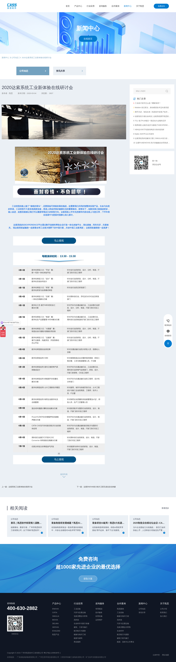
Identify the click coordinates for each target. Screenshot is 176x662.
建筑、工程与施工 (81, 627)
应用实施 (98, 616)
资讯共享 (60, 71)
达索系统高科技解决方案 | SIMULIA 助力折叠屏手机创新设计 (152, 138)
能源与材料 (78, 638)
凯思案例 (120, 609)
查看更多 (165, 508)
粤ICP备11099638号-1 (52, 653)
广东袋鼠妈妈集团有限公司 (27, 657)
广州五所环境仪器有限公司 (49, 657)
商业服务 (77, 642)
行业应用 (90, 6)
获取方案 (88, 578)
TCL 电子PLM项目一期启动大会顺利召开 (149, 121)
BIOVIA (55, 620)
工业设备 (77, 609)
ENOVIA (55, 609)
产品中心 (78, 6)
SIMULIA (55, 616)
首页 (68, 6)
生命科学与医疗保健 (81, 623)
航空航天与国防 (80, 631)
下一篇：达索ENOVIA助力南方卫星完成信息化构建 (96, 487)
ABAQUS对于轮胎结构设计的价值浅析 (148, 129)
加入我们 (163, 616)
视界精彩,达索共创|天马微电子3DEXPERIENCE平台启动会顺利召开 (152, 125)
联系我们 (163, 612)
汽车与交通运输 (80, 612)
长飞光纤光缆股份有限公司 (96, 657)
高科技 (76, 620)
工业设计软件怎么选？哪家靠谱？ (147, 103)
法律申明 (156, 655)
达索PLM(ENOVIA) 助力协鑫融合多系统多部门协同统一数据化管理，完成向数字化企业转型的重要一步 (152, 143)
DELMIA (55, 623)
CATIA (54, 612)
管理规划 (98, 609)
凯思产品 (55, 634)
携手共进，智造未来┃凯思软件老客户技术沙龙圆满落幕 (152, 112)
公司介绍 (163, 609)
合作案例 (115, 6)
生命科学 (120, 631)
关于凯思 (140, 6)
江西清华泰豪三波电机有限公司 (72, 657)
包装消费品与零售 (81, 616)
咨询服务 (103, 6)
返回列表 (64, 474)
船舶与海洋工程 (80, 634)
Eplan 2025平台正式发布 (143, 134)
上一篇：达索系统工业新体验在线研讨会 (17, 487)
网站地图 (165, 655)
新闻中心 (128, 6)
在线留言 (88, 38)
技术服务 (98, 612)
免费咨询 (161, 6)
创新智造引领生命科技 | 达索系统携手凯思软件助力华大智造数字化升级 (152, 116)
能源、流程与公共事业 (125, 642)
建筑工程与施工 (123, 638)
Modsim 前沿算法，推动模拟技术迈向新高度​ (151, 107)
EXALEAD (56, 631)
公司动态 (15, 58)
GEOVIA (55, 627)
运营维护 (98, 620)
